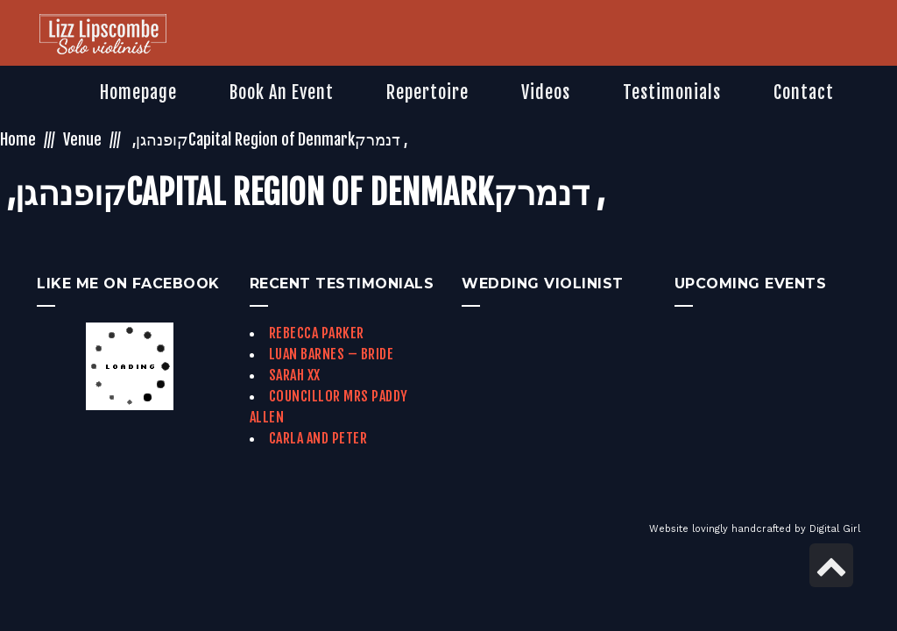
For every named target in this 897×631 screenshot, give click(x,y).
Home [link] (18, 139)
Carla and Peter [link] (318, 438)
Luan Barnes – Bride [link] (331, 354)
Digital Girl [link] (834, 529)
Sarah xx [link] (295, 375)
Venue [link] (82, 139)
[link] (103, 36)
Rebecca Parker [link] (316, 333)
